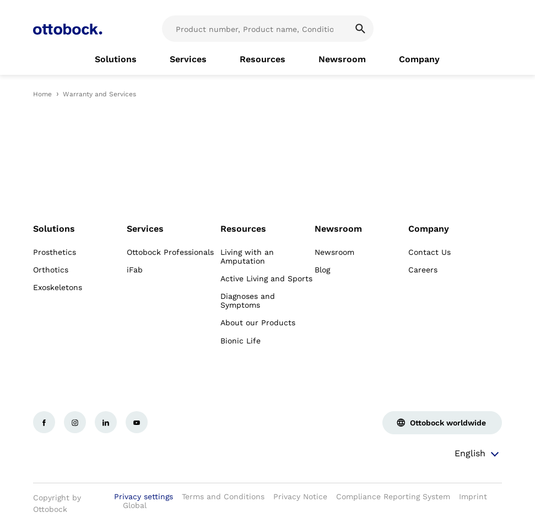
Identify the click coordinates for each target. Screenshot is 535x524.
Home (42, 94)
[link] (115, 59)
